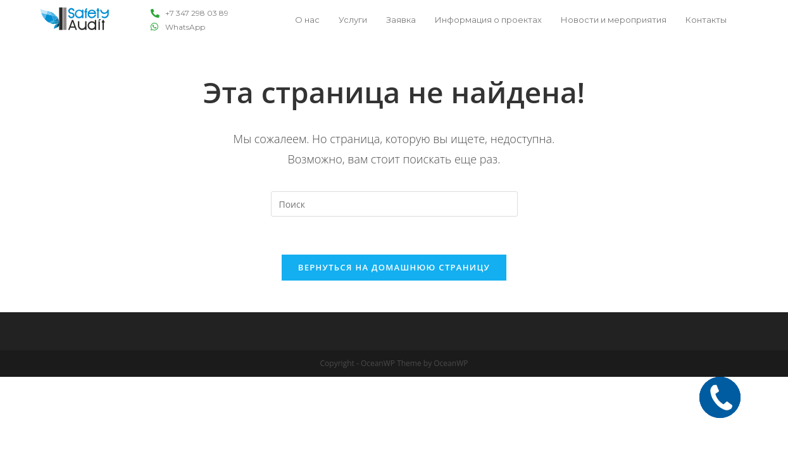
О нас (307, 20)
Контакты (706, 20)
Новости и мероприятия (613, 20)
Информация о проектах (488, 20)
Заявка (401, 20)
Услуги (353, 20)
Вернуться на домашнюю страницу (394, 267)
